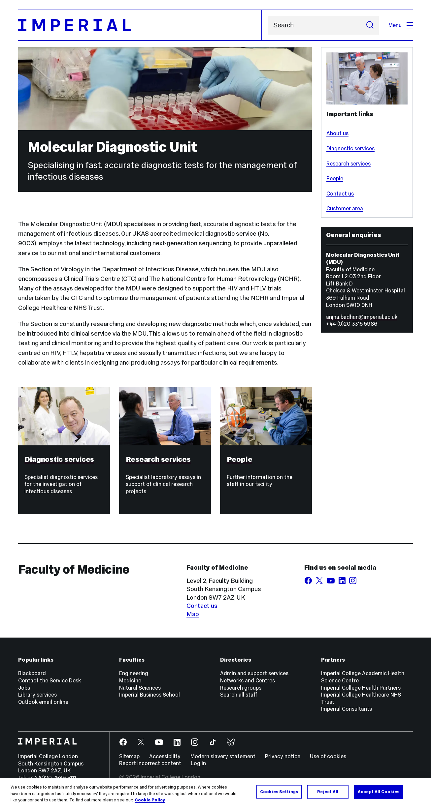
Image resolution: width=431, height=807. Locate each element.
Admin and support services (254, 673)
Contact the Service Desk (49, 680)
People (334, 178)
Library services (37, 694)
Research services (348, 163)
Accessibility (165, 756)
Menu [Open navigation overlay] (400, 25)
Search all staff (238, 694)
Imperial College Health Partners (361, 687)
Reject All (327, 792)
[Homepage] (140, 25)
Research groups (240, 687)
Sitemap (129, 756)
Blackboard (32, 673)
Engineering (133, 673)
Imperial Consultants (346, 708)
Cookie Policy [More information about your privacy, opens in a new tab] (150, 800)
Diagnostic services (350, 148)
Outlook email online (43, 702)
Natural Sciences (140, 687)
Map (192, 614)
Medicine (130, 680)
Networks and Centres (247, 680)
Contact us (340, 193)
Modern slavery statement (222, 756)
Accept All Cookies (378, 792)
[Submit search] (370, 25)
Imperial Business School (149, 694)
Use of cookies (328, 756)
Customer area (344, 208)
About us (337, 133)
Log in (198, 763)
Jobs (24, 687)
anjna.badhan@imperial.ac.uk (361, 317)
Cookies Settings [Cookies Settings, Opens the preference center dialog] (279, 792)
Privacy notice (282, 756)
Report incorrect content (150, 763)
